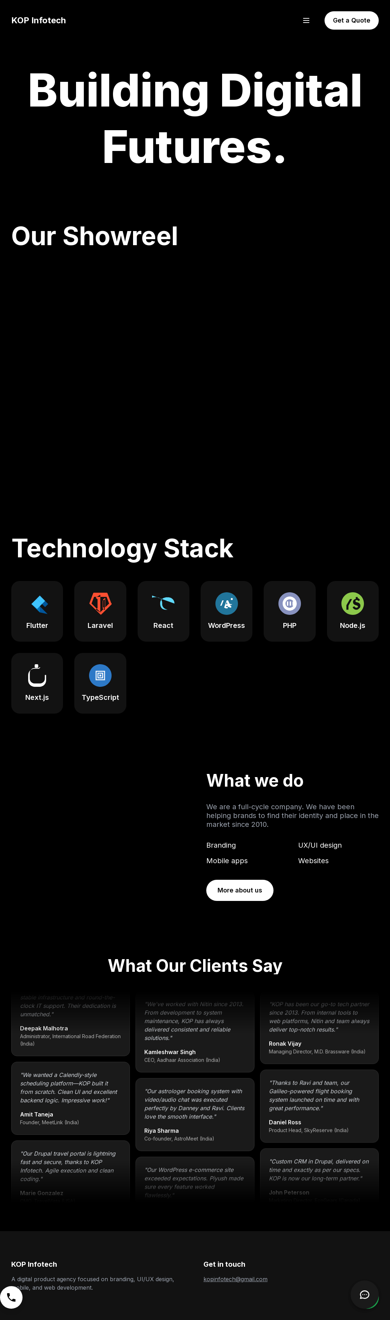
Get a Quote (351, 20)
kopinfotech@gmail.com (235, 1279)
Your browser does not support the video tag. (97, 835)
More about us (240, 890)
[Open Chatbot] (365, 1294)
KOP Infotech (38, 20)
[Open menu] (306, 20)
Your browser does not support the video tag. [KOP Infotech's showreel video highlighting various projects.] (195, 372)
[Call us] (11, 1297)
